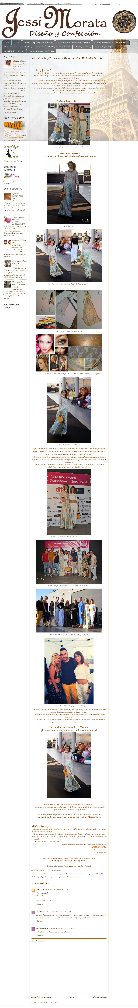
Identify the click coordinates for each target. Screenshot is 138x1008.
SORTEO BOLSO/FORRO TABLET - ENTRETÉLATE (18, 197)
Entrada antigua (99, 996)
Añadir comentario (38, 941)
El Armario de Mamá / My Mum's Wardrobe (73, 42)
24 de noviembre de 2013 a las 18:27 (61, 928)
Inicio (7, 42)
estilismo (102, 874)
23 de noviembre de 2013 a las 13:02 (57, 911)
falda (36, 877)
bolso (44, 874)
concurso (54, 874)
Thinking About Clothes (44, 900)
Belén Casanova (41, 889)
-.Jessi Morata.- (20, 61)
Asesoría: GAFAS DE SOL (14, 51)
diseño (83, 874)
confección (61, 874)
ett (32, 877)
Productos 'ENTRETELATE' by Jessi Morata (110, 42)
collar (49, 874)
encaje (89, 874)
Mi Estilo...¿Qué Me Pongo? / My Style (19, 283)
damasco (69, 874)
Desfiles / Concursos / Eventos (59, 47)
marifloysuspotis (42, 928)
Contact (17, 42)
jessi (40, 877)
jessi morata (47, 877)
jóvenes (54, 877)
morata (71, 877)
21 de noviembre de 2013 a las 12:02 (61, 889)
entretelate (95, 874)
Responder (39, 904)
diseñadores (77, 874)
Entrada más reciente (41, 996)
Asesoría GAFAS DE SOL (19, 241)
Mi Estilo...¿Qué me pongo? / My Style (38, 42)
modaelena (40, 911)
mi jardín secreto (62, 877)
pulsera (77, 877)
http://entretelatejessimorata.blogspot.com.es (52, 817)
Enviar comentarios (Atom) (50, 1002)
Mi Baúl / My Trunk (82, 47)
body (40, 874)
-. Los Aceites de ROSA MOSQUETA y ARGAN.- (19, 219)
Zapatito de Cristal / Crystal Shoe (107, 47)
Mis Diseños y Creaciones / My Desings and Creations (23, 47)
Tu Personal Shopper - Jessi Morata (41, 51)
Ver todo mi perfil (10, 112)
